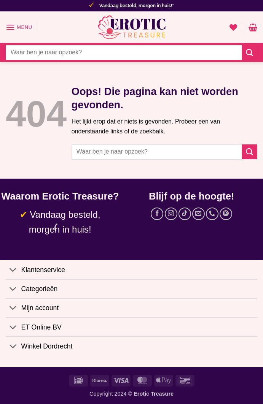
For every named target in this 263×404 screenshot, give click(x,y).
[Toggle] (13, 270)
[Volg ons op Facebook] (157, 214)
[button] (19, 27)
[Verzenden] (249, 52)
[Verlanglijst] (233, 27)
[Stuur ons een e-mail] (198, 214)
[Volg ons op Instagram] (171, 214)
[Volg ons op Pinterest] (226, 214)
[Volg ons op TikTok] (185, 214)
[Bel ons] (212, 214)
